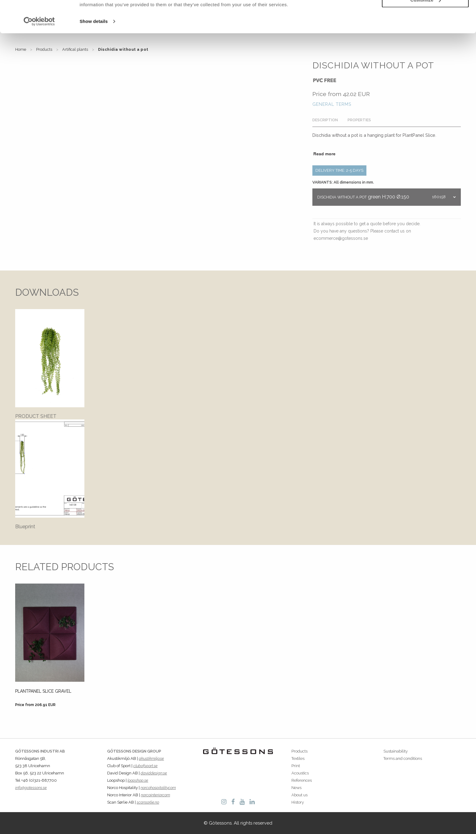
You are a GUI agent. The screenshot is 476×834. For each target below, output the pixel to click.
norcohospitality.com (158, 787)
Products (299, 751)
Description (325, 120)
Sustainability (395, 751)
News (296, 787)
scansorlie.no (148, 802)
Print (295, 765)
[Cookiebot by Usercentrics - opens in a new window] (39, 53)
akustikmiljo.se (151, 758)
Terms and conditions (402, 758)
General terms (332, 104)
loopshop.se (137, 780)
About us (299, 795)
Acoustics (300, 773)
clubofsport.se (145, 765)
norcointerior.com (155, 795)
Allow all (425, 14)
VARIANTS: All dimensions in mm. (343, 182)
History (297, 802)
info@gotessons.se (31, 787)
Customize (425, 32)
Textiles (297, 758)
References (301, 780)
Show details (94, 53)
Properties (359, 120)
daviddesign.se (154, 773)
